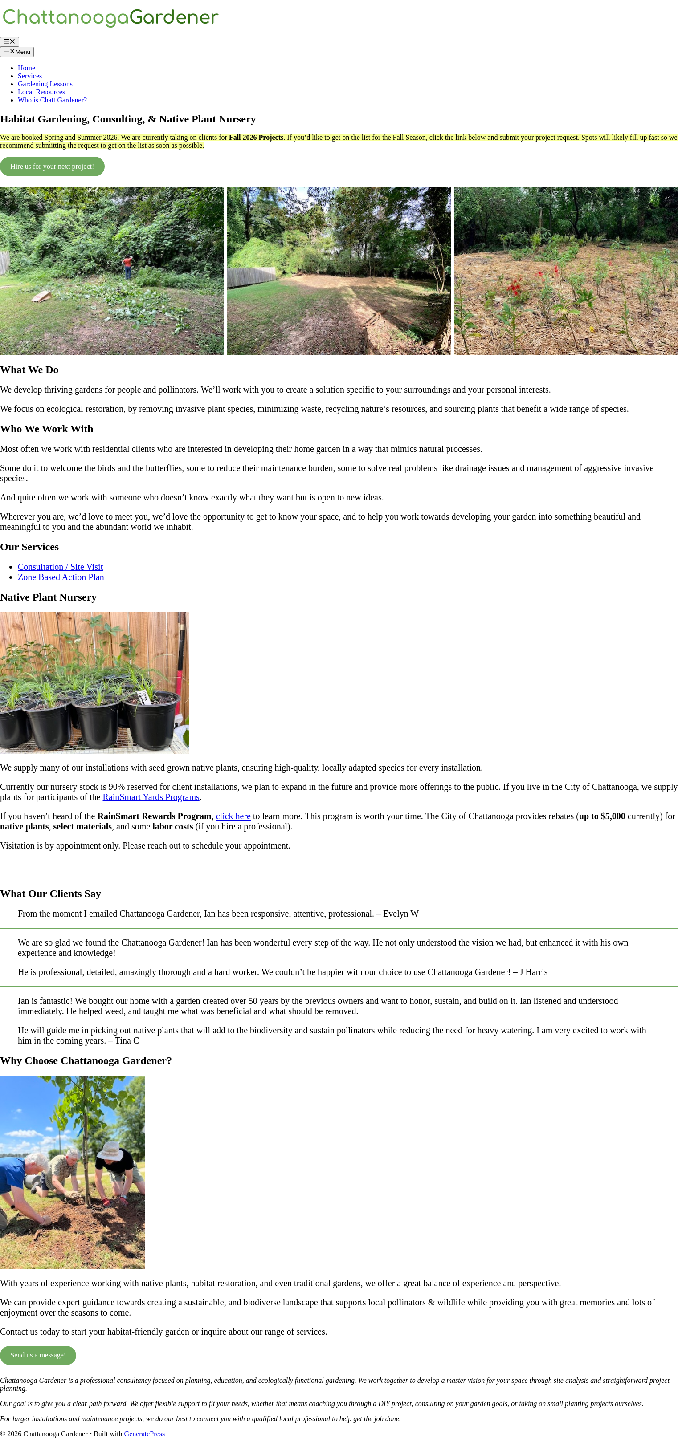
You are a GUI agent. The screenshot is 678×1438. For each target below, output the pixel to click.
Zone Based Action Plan (61, 577)
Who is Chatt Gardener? (52, 100)
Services (30, 76)
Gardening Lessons (45, 84)
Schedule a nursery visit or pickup (58, 869)
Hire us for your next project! (52, 166)
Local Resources (41, 92)
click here (233, 816)
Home (26, 68)
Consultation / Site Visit (60, 567)
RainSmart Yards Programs (151, 797)
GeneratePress (144, 1434)
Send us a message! (38, 1355)
